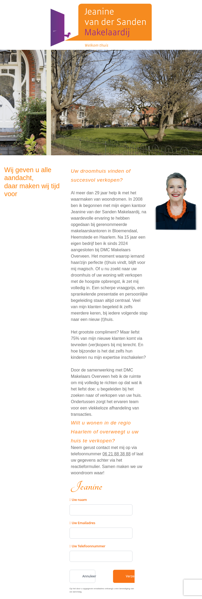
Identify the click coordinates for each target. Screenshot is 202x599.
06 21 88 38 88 (116, 454)
